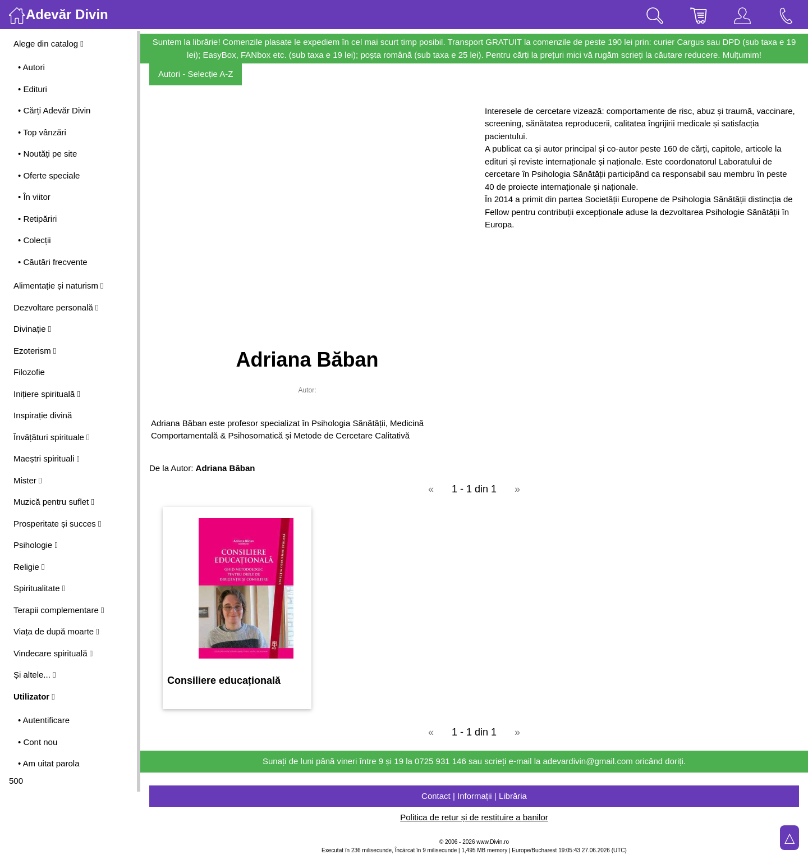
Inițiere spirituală (46, 394)
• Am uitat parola (48, 763)
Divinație (32, 328)
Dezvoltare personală (55, 307)
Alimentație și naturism (58, 285)
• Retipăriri (37, 218)
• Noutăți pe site (47, 153)
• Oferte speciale (49, 175)
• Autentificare (44, 720)
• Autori (31, 67)
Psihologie (35, 545)
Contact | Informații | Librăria (474, 796)
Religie (29, 567)
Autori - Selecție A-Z (195, 74)
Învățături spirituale (51, 437)
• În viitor (34, 197)
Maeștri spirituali (46, 458)
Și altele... (34, 674)
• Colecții (34, 240)
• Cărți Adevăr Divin (54, 110)
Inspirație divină (42, 415)
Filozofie (29, 372)
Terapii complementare (58, 610)
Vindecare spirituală (53, 653)
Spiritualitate (39, 588)
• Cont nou (37, 742)
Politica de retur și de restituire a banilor (474, 817)
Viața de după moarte (56, 631)
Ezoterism (34, 350)
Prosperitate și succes (57, 523)
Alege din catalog (48, 43)
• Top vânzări (42, 132)
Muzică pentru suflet (53, 501)
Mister (27, 480)
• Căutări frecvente (53, 262)
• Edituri (32, 89)
